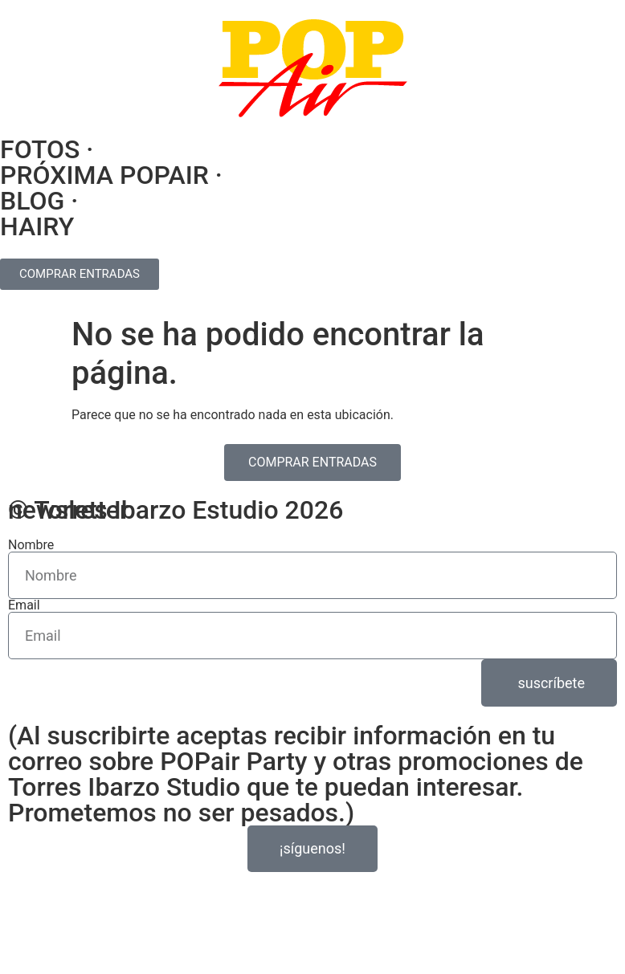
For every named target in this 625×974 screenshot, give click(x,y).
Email (24, 605)
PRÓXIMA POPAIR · (111, 175)
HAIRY (37, 226)
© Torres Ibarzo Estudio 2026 (175, 510)
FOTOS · (46, 149)
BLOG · (39, 200)
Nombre (31, 545)
